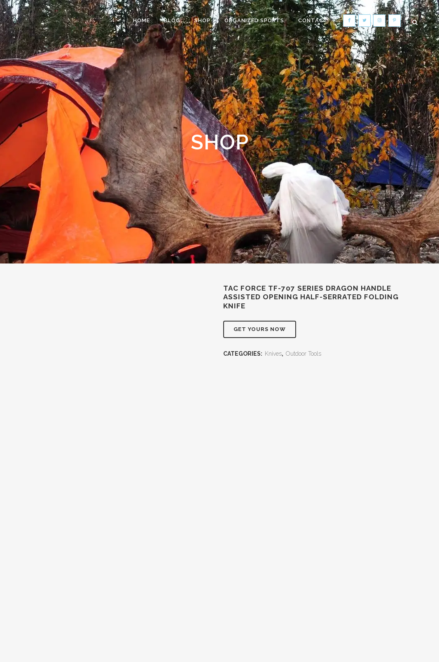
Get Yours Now (260, 329)
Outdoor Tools (303, 353)
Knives (273, 353)
